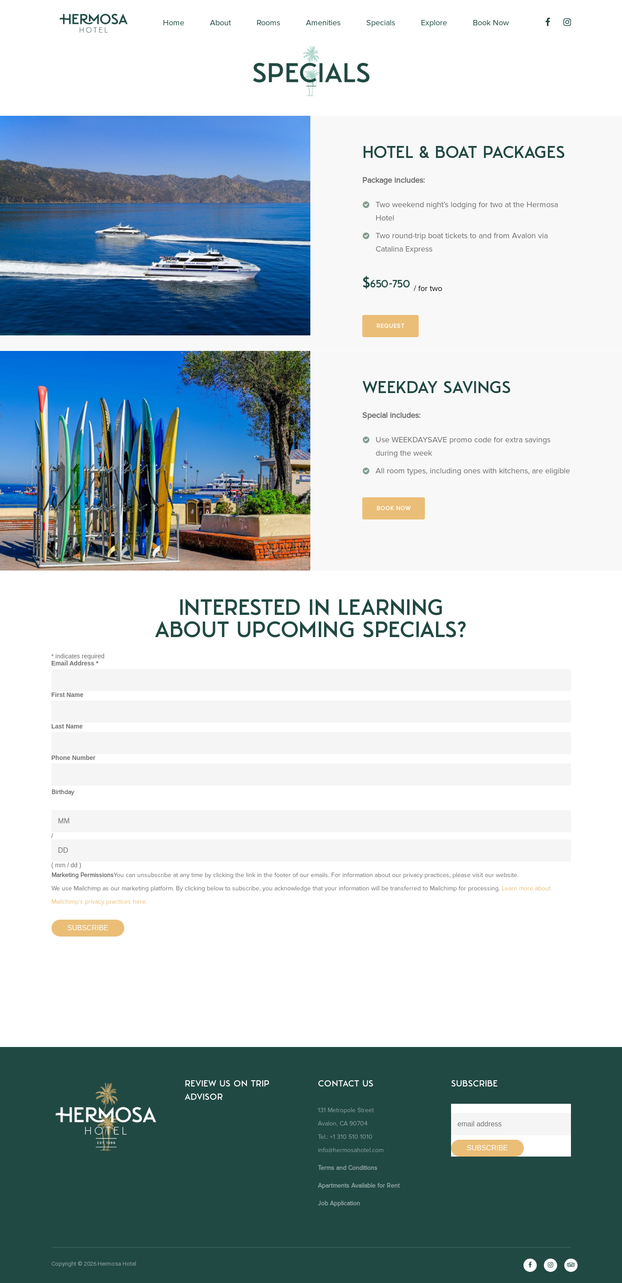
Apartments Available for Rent (359, 1185)
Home (173, 22)
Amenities (323, 22)
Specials (380, 22)
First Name (67, 694)
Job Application (339, 1203)
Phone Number (74, 757)
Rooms (268, 22)
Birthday (63, 792)
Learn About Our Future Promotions (504, 1107)
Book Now (491, 22)
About (220, 22)
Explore (434, 22)
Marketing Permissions (83, 875)
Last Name (67, 726)
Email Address (75, 663)
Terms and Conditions (347, 1168)
